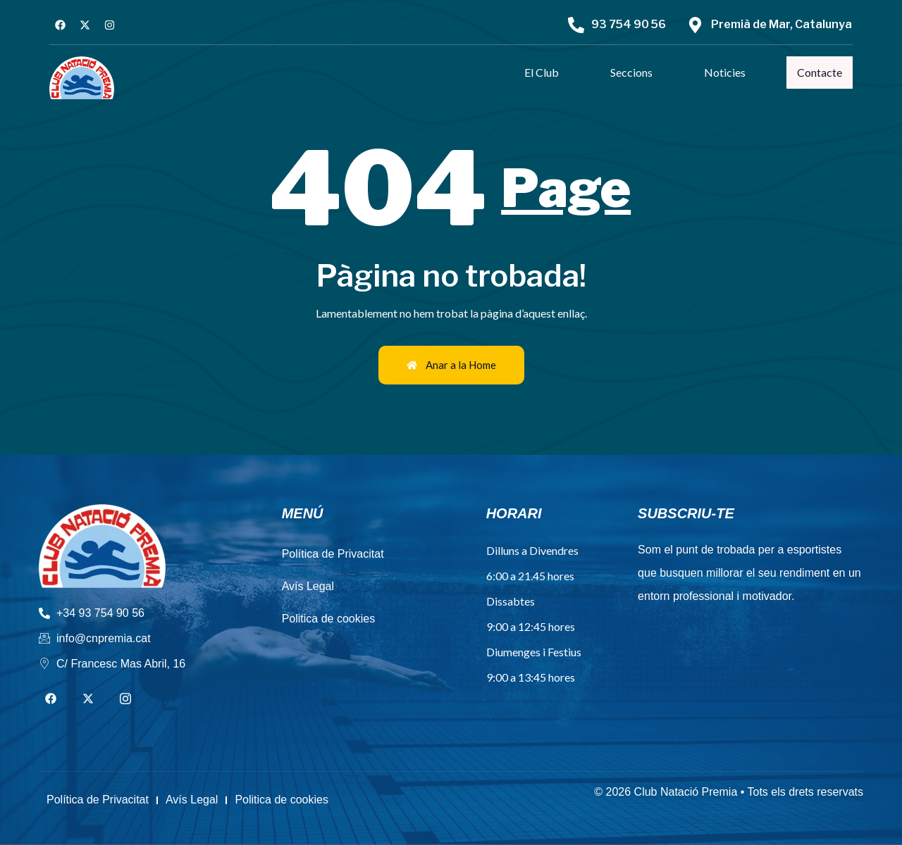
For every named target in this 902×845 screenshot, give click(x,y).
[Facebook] (50, 699)
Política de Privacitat (333, 554)
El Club (543, 72)
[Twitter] (88, 699)
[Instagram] (125, 699)
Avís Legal (308, 586)
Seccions (633, 72)
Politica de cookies (329, 619)
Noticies (726, 72)
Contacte (820, 72)
